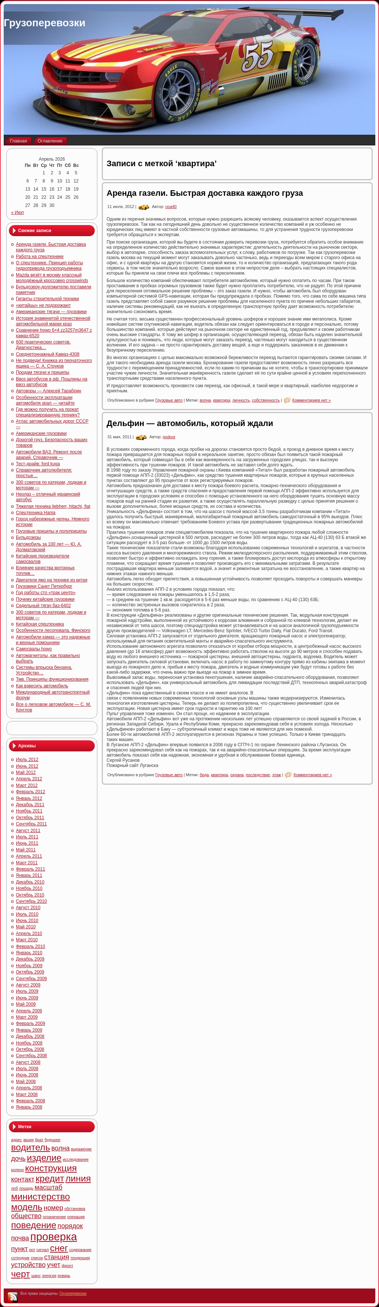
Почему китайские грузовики (45, 599)
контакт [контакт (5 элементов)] (22, 1179)
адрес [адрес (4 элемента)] (16, 1139)
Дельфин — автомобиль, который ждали (190, 423)
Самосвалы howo (34, 648)
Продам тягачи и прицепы (42, 372)
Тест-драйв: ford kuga (38, 463)
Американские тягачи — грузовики (51, 311)
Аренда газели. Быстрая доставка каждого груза (205, 193)
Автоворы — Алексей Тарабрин (48, 390)
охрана (237, 775)
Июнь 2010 (27, 920)
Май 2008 (26, 1081)
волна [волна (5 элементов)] (60, 1148)
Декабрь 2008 (30, 1036)
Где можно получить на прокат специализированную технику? (48, 412)
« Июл (17, 212)
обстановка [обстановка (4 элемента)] (74, 1208)
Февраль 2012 (30, 791)
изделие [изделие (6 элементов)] (44, 1158)
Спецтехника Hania (36, 512)
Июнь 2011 (27, 843)
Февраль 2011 (30, 869)
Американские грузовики (41, 433)
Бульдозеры (28, 537)
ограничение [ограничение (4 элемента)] (54, 1216)
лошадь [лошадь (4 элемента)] (26, 1188)
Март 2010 (27, 939)
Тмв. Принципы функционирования (52, 679)
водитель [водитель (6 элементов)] (30, 1147)
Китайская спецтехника (40, 624)
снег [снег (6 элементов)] (59, 1248)
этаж (276, 775)
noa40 (171, 206)
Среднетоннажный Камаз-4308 (48, 354)
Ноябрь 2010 (29, 888)
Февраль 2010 (30, 946)
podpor (169, 437)
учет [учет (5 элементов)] (53, 1265)
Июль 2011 (27, 837)
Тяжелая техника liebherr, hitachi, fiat (53, 506)
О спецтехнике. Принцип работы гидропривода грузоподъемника (49, 265)
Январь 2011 (29, 875)
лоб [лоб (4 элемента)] (14, 1188)
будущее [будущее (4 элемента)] (52, 1139)
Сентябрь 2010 (31, 901)
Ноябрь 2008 (29, 1043)
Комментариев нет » (311, 400)
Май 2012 (26, 772)
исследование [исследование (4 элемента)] (76, 1159)
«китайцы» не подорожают (43, 305)
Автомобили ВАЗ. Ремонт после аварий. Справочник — (49, 454)
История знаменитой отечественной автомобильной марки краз (53, 321)
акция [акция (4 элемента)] (28, 1139)
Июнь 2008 (27, 1075)
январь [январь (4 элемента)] (64, 1275)
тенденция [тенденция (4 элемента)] (80, 1258)
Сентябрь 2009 (31, 978)
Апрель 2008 (29, 1087)
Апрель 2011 (29, 856)
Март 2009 (27, 1017)
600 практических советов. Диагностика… (43, 344)
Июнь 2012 (27, 766)
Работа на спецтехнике (40, 256)
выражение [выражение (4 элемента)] (81, 1149)
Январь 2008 (29, 1107)
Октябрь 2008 (30, 1049)
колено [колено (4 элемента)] (17, 1169)
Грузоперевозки (44, 23)
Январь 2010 (29, 952)
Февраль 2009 (30, 1023)
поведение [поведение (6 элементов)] (33, 1225)
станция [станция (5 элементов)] (56, 1257)
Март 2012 (27, 785)
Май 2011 (26, 849)
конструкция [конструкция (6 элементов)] (51, 1168)
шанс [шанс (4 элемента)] (36, 1275)
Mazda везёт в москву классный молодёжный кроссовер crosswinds (52, 277)
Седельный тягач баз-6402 (43, 605)
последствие (258, 775)
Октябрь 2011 (30, 817)
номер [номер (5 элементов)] (53, 1208)
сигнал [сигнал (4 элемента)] (43, 1249)
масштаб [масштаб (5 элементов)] (49, 1187)
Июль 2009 (27, 991)
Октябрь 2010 (30, 895)
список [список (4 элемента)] (37, 1258)
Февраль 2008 (30, 1100)
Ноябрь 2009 (29, 965)
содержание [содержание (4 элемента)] (80, 1249)
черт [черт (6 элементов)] (20, 1274)
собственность (266, 400)
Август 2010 (28, 907)
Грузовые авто (169, 400)
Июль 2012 (27, 759)
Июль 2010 (27, 914)
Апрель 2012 (29, 778)
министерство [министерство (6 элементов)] (40, 1197)
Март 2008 (27, 1094)
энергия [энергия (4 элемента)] (49, 1275)
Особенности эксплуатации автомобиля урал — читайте (45, 400)
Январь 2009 (29, 1030)
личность (241, 400)
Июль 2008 (27, 1068)
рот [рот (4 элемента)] (32, 1249)
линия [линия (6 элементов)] (78, 1178)
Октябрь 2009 (30, 972)
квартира (221, 400)
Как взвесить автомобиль (42, 685)
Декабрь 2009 (30, 959)
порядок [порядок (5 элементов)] (70, 1226)
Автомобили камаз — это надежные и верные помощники (53, 639)
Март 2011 (27, 862)
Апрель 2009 (29, 1010)
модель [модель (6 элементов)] (27, 1207)
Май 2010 (26, 926)
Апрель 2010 (29, 933)
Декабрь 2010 (30, 882)
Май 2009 (26, 1004)
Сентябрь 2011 (31, 824)
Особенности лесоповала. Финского (53, 630)
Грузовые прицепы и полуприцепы (51, 531)
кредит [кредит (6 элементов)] (50, 1178)
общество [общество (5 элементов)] (26, 1216)
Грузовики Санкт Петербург (44, 586)
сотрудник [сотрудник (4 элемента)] (20, 1258)
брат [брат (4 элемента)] (39, 1139)
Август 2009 (28, 985)
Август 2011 (28, 830)
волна (205, 400)
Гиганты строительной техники (47, 298)
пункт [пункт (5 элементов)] (19, 1249)
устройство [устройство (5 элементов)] (28, 1265)
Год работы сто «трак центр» (46, 592)
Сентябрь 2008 (31, 1055)
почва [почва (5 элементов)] (20, 1238)
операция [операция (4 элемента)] (76, 1216)
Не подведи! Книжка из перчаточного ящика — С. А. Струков (54, 363)
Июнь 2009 (27, 998)
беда (204, 775)
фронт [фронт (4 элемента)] (67, 1265)
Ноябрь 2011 (29, 811)
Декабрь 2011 (30, 804)
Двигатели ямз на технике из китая (51, 580)
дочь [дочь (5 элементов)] (18, 1158)
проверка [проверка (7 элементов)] (53, 1236)
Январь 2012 (29, 798)
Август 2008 (28, 1062)
